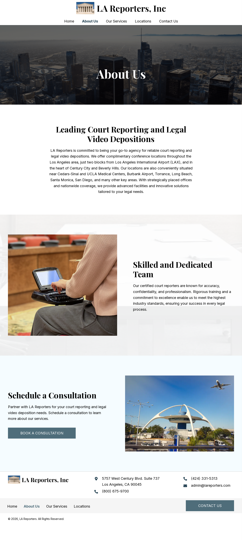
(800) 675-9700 (115, 491)
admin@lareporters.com (210, 485)
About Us (32, 506)
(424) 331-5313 (204, 478)
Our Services (56, 506)
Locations (82, 506)
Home (12, 506)
